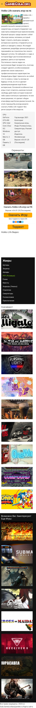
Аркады (6, 272)
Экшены (6, 269)
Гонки (5, 279)
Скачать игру (18, 215)
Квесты (6, 283)
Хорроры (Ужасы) (10, 286)
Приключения (8, 301)
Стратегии (7, 290)
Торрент (18, 227)
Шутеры (6, 265)
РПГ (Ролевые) (9, 276)
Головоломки (8, 297)
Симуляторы (8, 294)
